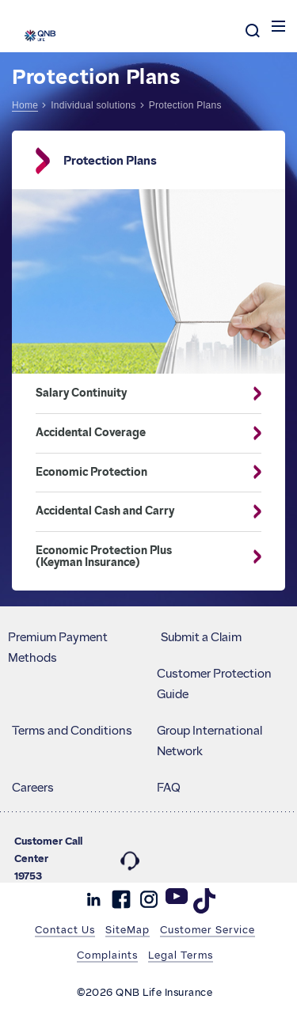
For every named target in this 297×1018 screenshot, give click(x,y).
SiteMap (127, 929)
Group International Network (209, 741)
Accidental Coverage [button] (136, 433)
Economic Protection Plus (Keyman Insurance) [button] (136, 557)
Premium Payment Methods (58, 647)
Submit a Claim (201, 637)
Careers (33, 787)
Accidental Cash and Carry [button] (136, 511)
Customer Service (207, 929)
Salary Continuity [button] (136, 393)
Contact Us (65, 929)
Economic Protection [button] (136, 472)
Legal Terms (180, 955)
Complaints (107, 955)
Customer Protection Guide (214, 684)
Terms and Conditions (72, 730)
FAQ (169, 787)
